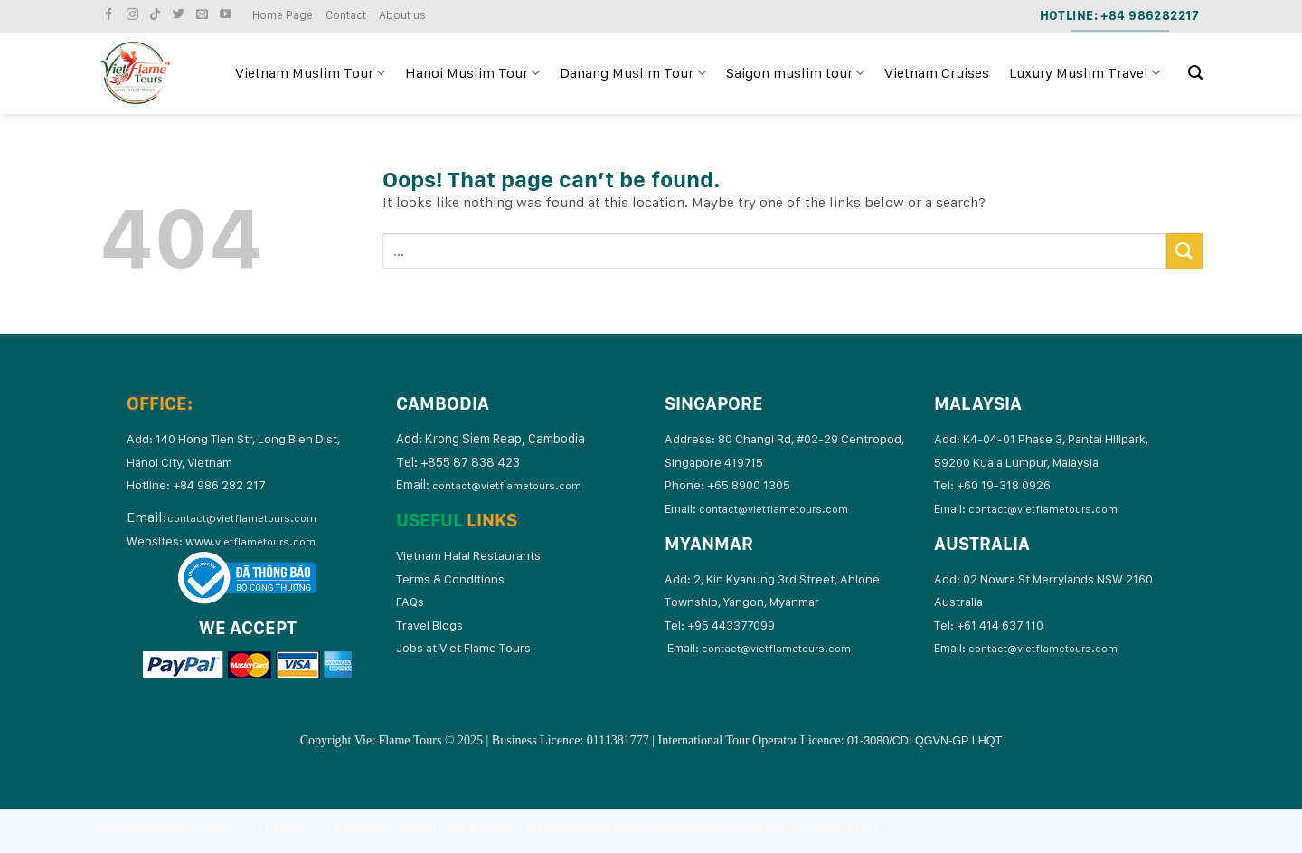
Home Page (282, 15)
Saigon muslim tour (795, 73)
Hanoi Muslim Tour (472, 73)
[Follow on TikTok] (157, 15)
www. (250, 541)
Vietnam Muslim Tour (310, 73)
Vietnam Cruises (936, 72)
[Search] (1195, 72)
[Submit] (1184, 251)
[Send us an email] (204, 15)
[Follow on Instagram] (135, 15)
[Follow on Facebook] (111, 15)
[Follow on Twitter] (181, 15)
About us (402, 15)
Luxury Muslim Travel (1084, 73)
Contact (346, 15)
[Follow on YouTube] (228, 15)
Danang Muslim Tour (632, 73)
